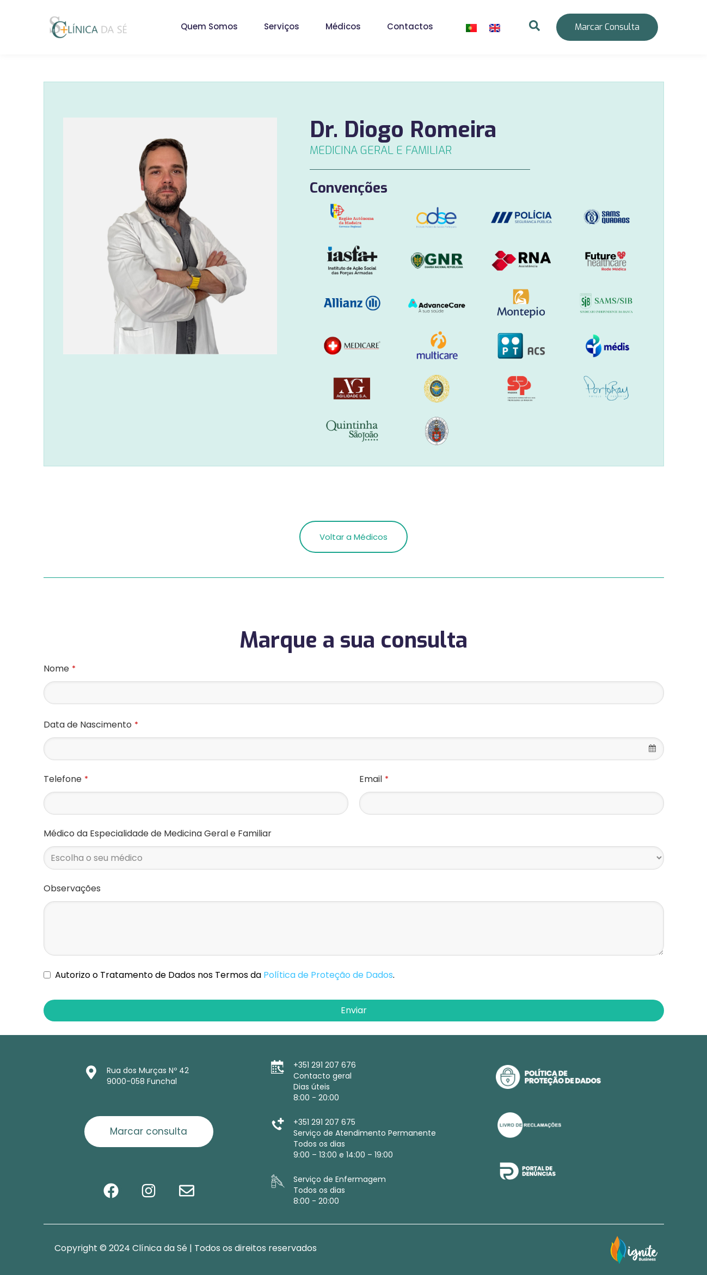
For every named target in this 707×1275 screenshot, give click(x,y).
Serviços (281, 26)
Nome (60, 668)
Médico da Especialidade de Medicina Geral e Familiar (158, 833)
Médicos (343, 26)
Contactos (410, 26)
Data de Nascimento (91, 724)
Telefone (66, 779)
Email (374, 779)
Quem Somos (209, 26)
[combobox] (354, 748)
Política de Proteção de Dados (328, 975)
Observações (72, 888)
